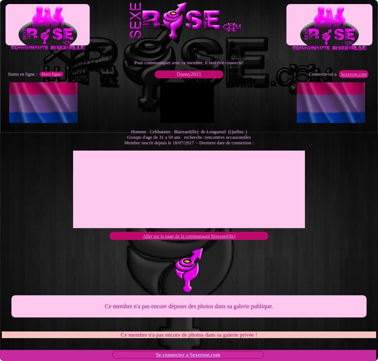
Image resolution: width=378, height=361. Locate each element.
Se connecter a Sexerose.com (188, 355)
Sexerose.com (353, 74)
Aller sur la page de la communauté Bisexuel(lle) (188, 236)
